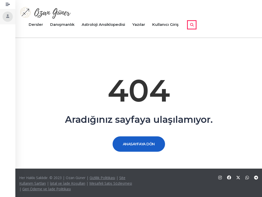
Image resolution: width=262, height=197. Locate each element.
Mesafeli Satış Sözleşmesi (110, 183)
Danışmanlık (62, 24)
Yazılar (138, 24)
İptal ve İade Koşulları (67, 183)
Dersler (36, 24)
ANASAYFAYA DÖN (139, 144)
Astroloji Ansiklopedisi (103, 24)
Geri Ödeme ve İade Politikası (46, 189)
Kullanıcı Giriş (165, 24)
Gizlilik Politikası (102, 177)
